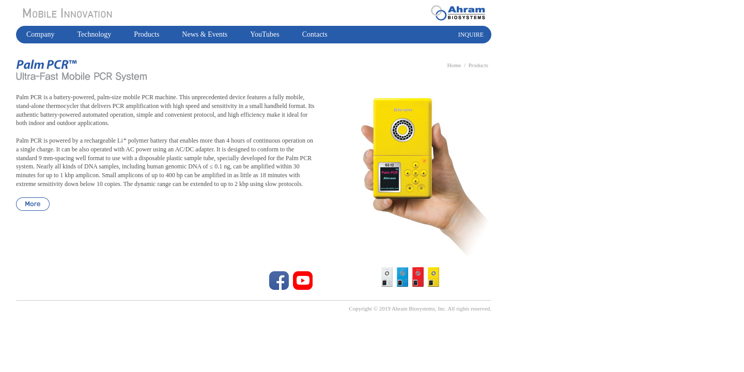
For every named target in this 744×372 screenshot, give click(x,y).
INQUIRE (471, 34)
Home (454, 65)
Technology (94, 34)
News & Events (204, 34)
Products (146, 34)
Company (40, 34)
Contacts (315, 34)
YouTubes (264, 34)
